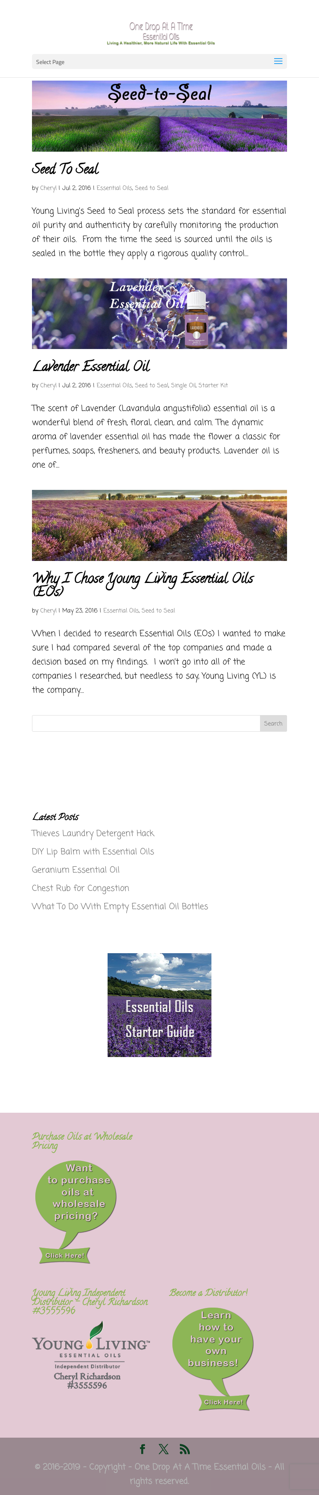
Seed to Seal (151, 188)
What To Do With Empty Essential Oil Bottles (120, 906)
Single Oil (183, 385)
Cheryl (48, 188)
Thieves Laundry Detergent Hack (93, 833)
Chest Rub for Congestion (80, 888)
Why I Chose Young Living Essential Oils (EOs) (142, 587)
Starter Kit (213, 385)
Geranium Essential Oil (76, 870)
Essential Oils (114, 188)
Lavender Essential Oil (90, 368)
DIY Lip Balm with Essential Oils (93, 852)
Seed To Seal (65, 170)
